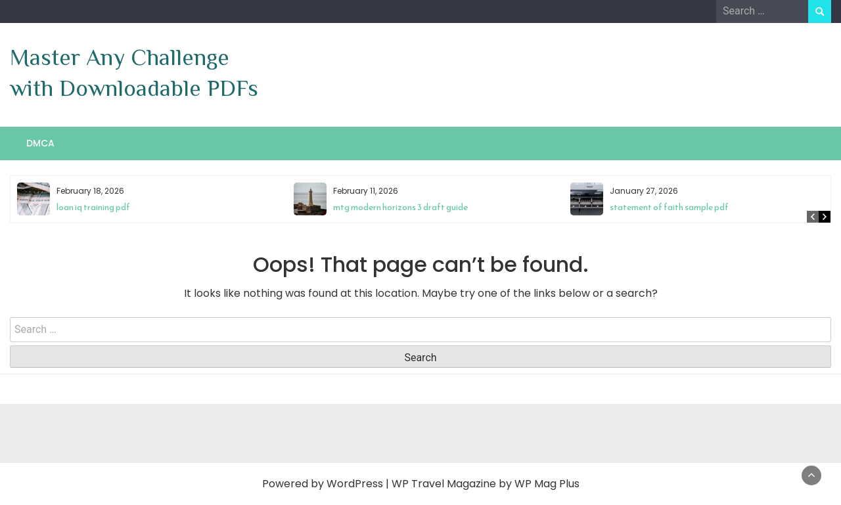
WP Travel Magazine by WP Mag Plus (486, 483)
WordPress (355, 483)
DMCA (40, 143)
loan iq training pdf (93, 207)
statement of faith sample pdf (669, 207)
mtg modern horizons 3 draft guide (400, 207)
